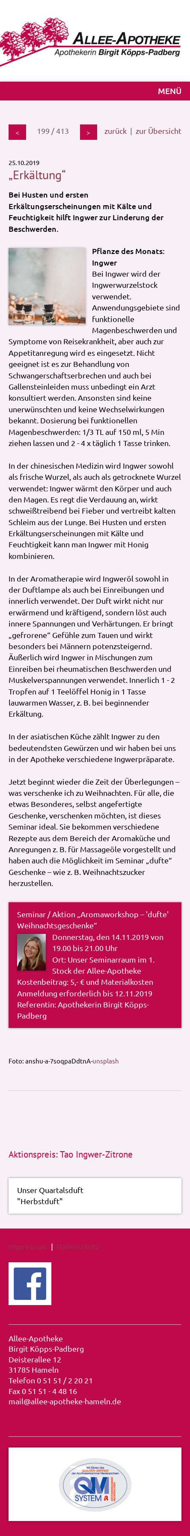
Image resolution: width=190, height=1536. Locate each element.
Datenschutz (77, 1246)
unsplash (105, 1060)
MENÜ (169, 91)
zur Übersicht (158, 130)
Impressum (28, 1246)
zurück (115, 130)
